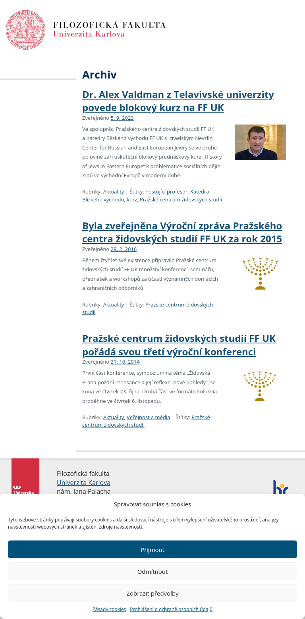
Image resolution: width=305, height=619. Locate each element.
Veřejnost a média (148, 417)
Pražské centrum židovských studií (181, 199)
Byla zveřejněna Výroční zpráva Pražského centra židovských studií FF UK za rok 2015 (182, 232)
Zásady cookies (109, 609)
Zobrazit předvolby (152, 593)
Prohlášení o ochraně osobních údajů (171, 609)
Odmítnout (152, 571)
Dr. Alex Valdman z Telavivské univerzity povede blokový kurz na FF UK (178, 101)
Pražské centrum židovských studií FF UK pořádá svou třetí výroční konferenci (179, 345)
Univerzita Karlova (83, 482)
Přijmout (152, 550)
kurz (132, 199)
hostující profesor (166, 191)
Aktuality (113, 191)
